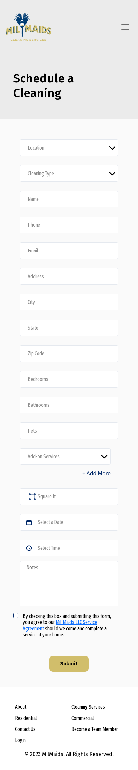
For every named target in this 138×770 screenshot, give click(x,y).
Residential (26, 718)
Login (20, 740)
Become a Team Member (94, 729)
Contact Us (25, 729)
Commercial (82, 718)
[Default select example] (69, 147)
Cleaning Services (88, 707)
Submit (69, 664)
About (20, 707)
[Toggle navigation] (125, 27)
